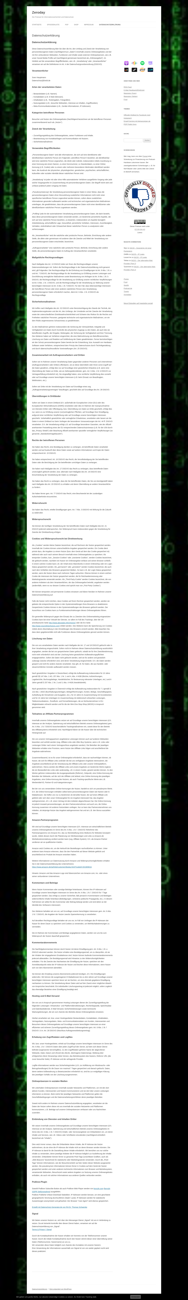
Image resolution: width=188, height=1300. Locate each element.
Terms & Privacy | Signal (42, 1230)
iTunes (126, 279)
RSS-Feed (128, 87)
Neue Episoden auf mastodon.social (138, 303)
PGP (66, 25)
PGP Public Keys (130, 124)
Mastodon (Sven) (130, 93)
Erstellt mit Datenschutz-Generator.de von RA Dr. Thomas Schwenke (59, 1207)
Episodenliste (53, 25)
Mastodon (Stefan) (131, 96)
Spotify (126, 285)
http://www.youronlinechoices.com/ (46, 626)
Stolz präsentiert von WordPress (60, 1289)
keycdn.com (98, 1189)
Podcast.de (128, 288)
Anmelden (127, 295)
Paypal (145, 156)
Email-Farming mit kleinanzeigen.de (137, 121)
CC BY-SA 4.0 (140, 229)
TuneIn (126, 291)
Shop (76, 25)
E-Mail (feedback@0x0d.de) (134, 90)
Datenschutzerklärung (110, 25)
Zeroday (38, 12)
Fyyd (125, 99)
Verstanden (135, 1297)
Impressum (88, 25)
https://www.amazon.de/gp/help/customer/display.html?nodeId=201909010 (62, 867)
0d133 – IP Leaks (137, 254)
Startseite (36, 25)
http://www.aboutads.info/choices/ (62, 623)
